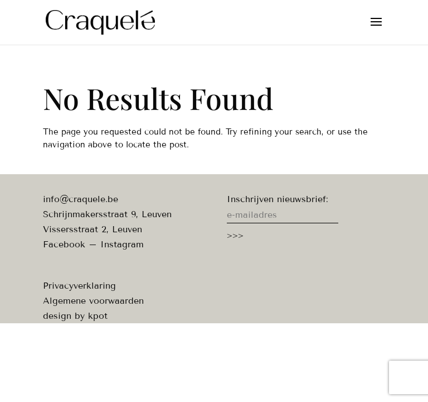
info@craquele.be (80, 199)
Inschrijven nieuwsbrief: (277, 199)
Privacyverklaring (79, 285)
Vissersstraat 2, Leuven (92, 229)
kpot (98, 315)
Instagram (122, 244)
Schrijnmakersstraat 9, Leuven (107, 214)
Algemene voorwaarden (93, 300)
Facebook (64, 244)
